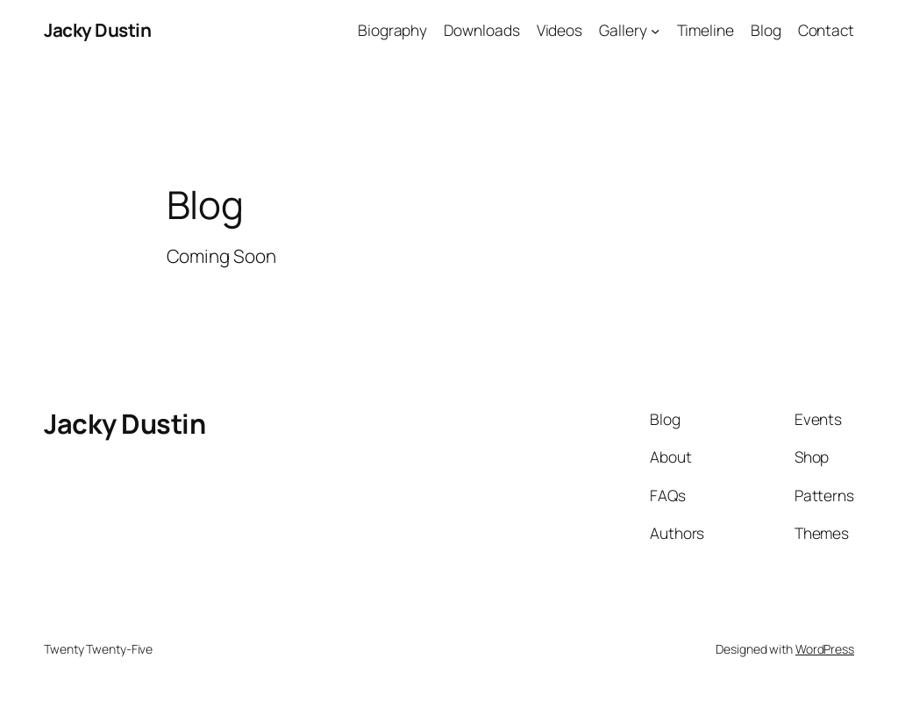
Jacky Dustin (97, 30)
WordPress (824, 649)
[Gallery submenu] (655, 29)
